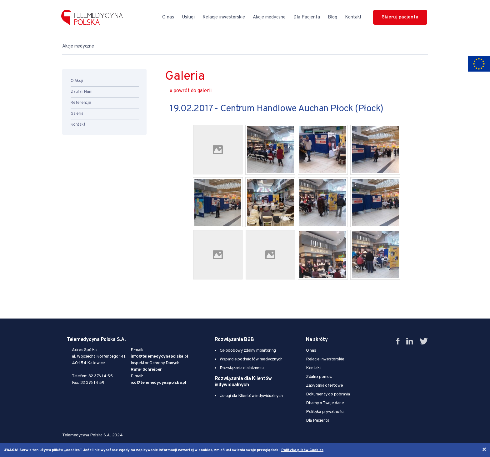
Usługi (188, 17)
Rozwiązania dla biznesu (242, 368)
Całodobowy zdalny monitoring (248, 350)
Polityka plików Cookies (302, 450)
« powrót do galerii (191, 91)
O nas (168, 17)
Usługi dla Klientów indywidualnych (251, 396)
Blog (332, 17)
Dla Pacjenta (306, 17)
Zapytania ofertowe (324, 385)
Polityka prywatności (325, 411)
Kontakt (353, 17)
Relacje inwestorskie (223, 17)
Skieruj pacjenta (400, 17)
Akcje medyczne (269, 17)
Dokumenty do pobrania (328, 394)
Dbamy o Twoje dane (325, 403)
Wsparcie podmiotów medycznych (251, 359)
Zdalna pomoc (319, 376)
